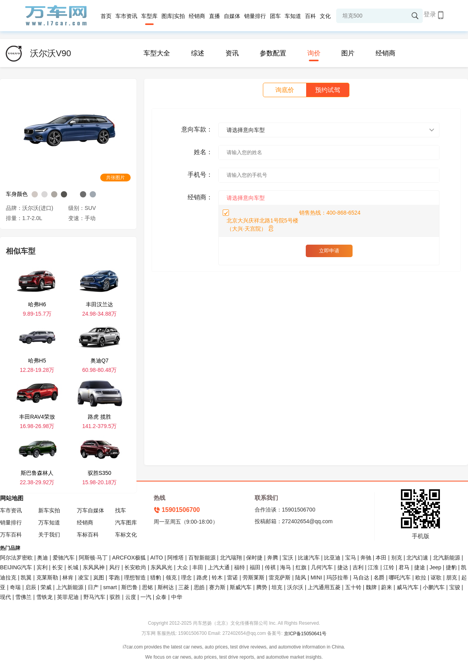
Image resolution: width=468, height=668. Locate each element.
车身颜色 (17, 194)
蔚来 (386, 587)
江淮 (373, 567)
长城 (72, 567)
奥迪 (42, 557)
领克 (171, 577)
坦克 (276, 587)
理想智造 (135, 577)
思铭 (147, 587)
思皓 (199, 587)
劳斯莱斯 (253, 577)
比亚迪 (332, 557)
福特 (239, 567)
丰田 (197, 567)
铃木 (217, 577)
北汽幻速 (417, 557)
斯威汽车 (241, 587)
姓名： (203, 152)
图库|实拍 (173, 16)
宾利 (42, 567)
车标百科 (88, 534)
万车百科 (11, 534)
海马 (285, 567)
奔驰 (365, 557)
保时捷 (254, 557)
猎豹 (155, 577)
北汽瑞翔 (231, 557)
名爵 (379, 577)
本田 (381, 557)
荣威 (46, 587)
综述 (197, 53)
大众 (182, 567)
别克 (396, 557)
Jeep (435, 567)
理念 (186, 577)
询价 (314, 53)
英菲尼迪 (68, 597)
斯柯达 (166, 587)
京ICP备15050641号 (305, 633)
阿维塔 (175, 557)
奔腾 (272, 557)
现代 (5, 597)
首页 (106, 16)
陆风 (300, 577)
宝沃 (287, 557)
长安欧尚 (135, 567)
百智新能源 (202, 557)
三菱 (183, 587)
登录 (430, 14)
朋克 (451, 577)
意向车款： (197, 129)
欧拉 (420, 577)
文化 (325, 16)
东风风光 (161, 567)
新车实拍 (49, 510)
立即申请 (329, 251)
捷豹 (451, 567)
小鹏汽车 (434, 587)
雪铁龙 (44, 597)
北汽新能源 (446, 557)
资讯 (232, 53)
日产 (93, 587)
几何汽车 (322, 567)
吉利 (358, 567)
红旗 (301, 567)
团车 (275, 16)
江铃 (388, 567)
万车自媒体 (90, 510)
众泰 (161, 597)
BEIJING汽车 (16, 567)
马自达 (361, 577)
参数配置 (273, 53)
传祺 (270, 567)
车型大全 (157, 53)
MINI (316, 577)
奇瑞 (15, 587)
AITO (156, 557)
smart (110, 587)
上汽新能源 (69, 587)
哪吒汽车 (400, 577)
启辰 (30, 587)
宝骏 (454, 587)
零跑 (114, 577)
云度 (130, 597)
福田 (255, 567)
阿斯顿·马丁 (93, 557)
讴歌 (436, 577)
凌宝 (83, 577)
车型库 (149, 16)
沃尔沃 (295, 587)
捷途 (419, 567)
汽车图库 (126, 522)
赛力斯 (217, 587)
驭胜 (115, 597)
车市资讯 (126, 16)
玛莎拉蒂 (337, 577)
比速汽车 (309, 557)
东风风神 (94, 567)
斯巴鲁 (129, 587)
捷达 (342, 567)
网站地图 (11, 498)
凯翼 (26, 577)
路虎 (202, 577)
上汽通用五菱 (324, 587)
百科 (310, 16)
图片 (348, 53)
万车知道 (49, 522)
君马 (404, 567)
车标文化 (126, 534)
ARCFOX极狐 (129, 557)
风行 (114, 567)
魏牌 (371, 587)
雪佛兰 (23, 597)
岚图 (98, 577)
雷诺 (232, 577)
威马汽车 (407, 587)
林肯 (67, 577)
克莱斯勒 (47, 577)
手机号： (200, 174)
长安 (57, 567)
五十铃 (353, 587)
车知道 (293, 16)
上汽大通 (219, 567)
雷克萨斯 (280, 577)
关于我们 (49, 534)
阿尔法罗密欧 (17, 557)
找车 (120, 510)
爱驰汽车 (63, 557)
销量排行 (255, 16)
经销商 (197, 16)
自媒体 (232, 16)
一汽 (145, 597)
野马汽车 (94, 597)
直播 (214, 16)
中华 (176, 597)
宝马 (350, 557)
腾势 (261, 587)
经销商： (200, 197)
